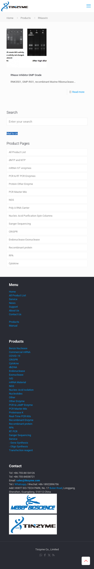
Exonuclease (16, 374)
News (12, 302)
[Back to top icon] (86, 561)
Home (10, 17)
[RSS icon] (53, 555)
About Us (14, 310)
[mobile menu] (88, 6)
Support (13, 306)
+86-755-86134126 (24, 472)
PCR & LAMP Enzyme (21, 404)
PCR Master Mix (18, 191)
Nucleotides (16, 393)
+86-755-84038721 (24, 476)
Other (12, 397)
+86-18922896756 (48, 484)
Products (26, 17)
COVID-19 (14, 355)
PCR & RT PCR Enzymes (22, 175)
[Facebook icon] (45, 555)
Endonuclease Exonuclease (24, 239)
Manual (13, 325)
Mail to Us (12, 133)
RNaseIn (43, 17)
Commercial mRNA (19, 352)
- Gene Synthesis (18, 442)
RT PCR (13, 431)
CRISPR (13, 231)
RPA (11, 255)
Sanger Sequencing (20, 223)
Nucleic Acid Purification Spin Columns (30, 215)
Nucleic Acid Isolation (21, 389)
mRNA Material (17, 382)
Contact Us (15, 314)
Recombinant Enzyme (21, 420)
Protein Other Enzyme (21, 183)
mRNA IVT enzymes (20, 168)
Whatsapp (20, 484)
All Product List (17, 152)
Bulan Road (55, 488)
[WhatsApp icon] (40, 555)
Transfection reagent (21, 450)
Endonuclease (17, 370)
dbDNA (13, 367)
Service (13, 299)
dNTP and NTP (17, 160)
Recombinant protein (20, 247)
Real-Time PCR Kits (20, 416)
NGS (11, 199)
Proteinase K (16, 412)
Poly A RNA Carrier (19, 207)
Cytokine (14, 263)
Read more (78, 91)
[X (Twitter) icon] (49, 555)
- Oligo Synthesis (18, 446)
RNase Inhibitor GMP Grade (26, 75)
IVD (11, 378)
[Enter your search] (47, 122)
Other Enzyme (17, 401)
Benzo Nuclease (18, 348)
